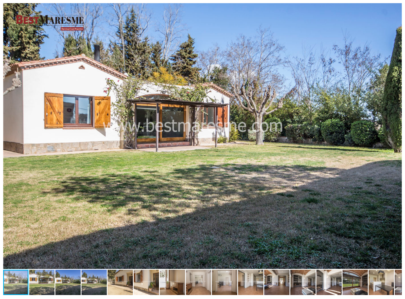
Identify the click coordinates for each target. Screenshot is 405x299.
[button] (394, 10)
